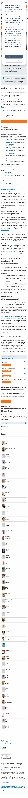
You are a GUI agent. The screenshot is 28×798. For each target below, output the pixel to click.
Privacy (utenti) (4, 785)
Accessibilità (4, 786)
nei (14, 166)
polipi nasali (8, 172)
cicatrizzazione (5, 230)
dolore (16, 240)
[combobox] (14, 437)
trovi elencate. (21, 82)
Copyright (17, 788)
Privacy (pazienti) (12, 785)
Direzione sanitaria (5, 782)
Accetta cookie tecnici (14, 60)
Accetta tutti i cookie (14, 56)
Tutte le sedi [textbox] (4, 438)
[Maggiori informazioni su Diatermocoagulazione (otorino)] (25, 373)
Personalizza (14, 52)
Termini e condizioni (21, 785)
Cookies (12, 788)
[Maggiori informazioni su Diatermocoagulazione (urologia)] (25, 368)
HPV (16, 144)
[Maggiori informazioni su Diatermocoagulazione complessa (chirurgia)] (25, 379)
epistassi (7, 175)
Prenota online (14, 121)
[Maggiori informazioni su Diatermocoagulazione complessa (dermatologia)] (25, 361)
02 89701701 (4, 771)
